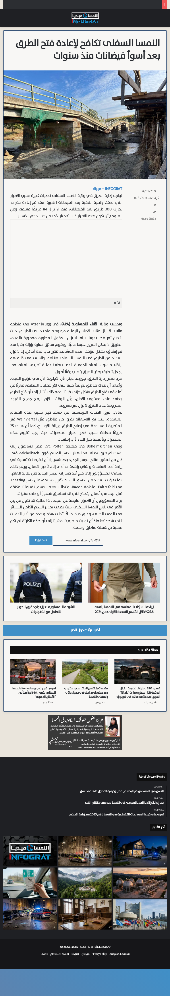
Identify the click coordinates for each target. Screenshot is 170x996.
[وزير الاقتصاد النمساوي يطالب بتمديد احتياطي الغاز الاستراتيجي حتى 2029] (140, 883)
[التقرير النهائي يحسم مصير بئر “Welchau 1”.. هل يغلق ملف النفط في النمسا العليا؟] (85, 883)
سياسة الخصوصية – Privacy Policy (111, 954)
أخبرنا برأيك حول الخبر (85, 630)
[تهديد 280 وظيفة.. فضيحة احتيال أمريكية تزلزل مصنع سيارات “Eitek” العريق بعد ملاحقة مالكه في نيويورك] (137, 671)
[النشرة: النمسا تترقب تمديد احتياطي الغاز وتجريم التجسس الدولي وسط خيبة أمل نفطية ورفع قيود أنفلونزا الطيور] (30, 851)
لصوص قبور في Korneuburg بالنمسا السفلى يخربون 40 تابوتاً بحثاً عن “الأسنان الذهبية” (34, 692)
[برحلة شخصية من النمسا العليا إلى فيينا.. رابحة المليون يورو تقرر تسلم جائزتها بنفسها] (30, 883)
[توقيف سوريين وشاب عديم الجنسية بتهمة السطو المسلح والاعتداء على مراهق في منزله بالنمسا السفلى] (140, 851)
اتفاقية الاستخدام (59, 954)
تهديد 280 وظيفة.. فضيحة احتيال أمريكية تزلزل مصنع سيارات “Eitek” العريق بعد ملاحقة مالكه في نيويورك (138, 692)
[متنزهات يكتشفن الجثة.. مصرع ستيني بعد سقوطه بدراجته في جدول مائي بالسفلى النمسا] (85, 671)
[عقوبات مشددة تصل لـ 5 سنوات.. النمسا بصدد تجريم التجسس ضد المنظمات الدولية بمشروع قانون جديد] (140, 914)
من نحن (85, 954)
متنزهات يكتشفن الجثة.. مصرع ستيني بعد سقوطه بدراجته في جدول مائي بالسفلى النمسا (86, 692)
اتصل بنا (75, 954)
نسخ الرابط (41, 540)
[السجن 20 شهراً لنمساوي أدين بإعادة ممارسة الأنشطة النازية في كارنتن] (85, 914)
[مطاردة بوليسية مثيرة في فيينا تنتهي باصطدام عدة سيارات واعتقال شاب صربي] (30, 914)
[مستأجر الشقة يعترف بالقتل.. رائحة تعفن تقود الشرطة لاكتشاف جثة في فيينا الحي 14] (85, 851)
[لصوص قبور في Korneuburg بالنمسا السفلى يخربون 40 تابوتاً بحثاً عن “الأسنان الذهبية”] (33, 671)
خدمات (44, 954)
